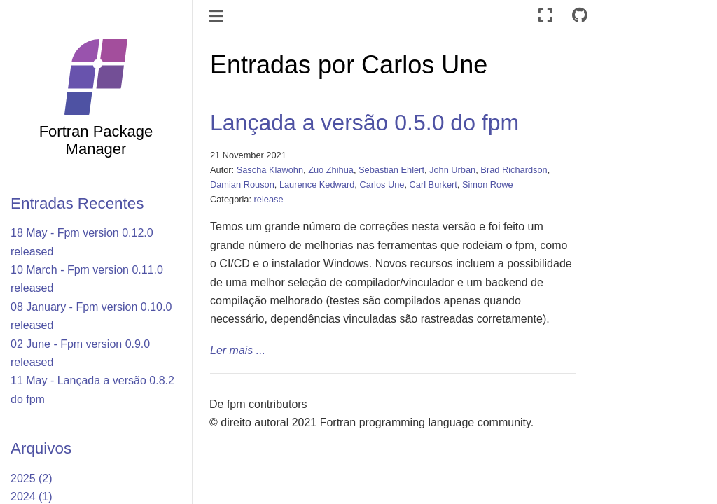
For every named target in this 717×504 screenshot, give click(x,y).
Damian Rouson (242, 184)
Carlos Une (381, 184)
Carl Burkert (433, 184)
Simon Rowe (487, 184)
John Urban (452, 169)
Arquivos (41, 448)
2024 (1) (32, 497)
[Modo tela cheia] (545, 16)
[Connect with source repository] (580, 16)
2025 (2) (32, 478)
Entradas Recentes (77, 203)
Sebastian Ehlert (391, 169)
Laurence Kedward (316, 184)
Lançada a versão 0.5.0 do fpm (364, 122)
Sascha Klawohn (270, 169)
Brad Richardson (513, 169)
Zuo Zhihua (331, 169)
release (269, 199)
